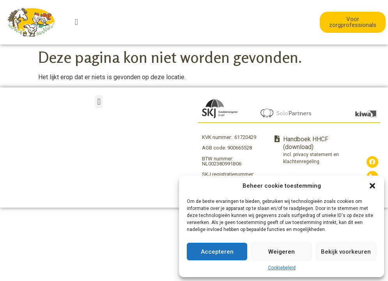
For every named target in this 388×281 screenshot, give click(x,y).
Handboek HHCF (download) (305, 143)
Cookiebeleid (282, 267)
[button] (372, 186)
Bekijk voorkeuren (346, 251)
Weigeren (281, 251)
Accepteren (217, 251)
